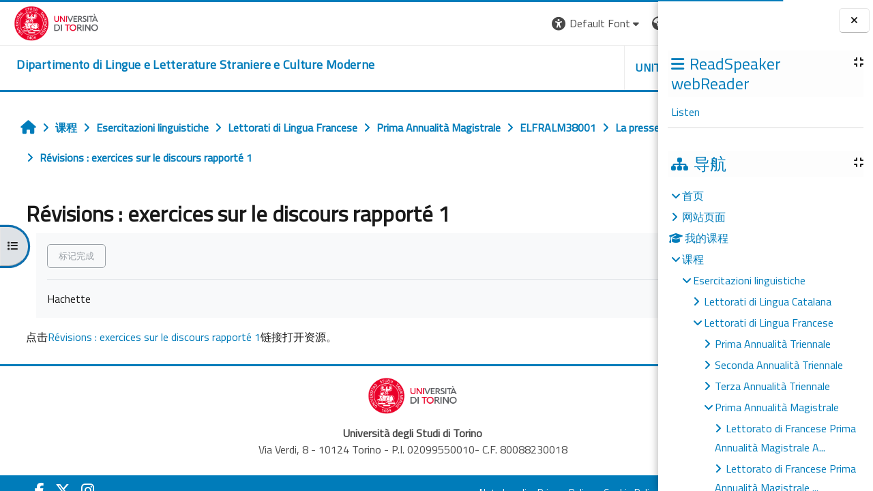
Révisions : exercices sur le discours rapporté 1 (147, 337)
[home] (182, 64)
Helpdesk (575, 67)
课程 (693, 259)
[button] (443, 23)
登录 (636, 23)
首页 (693, 196)
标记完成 (69, 256)
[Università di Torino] (42, 22)
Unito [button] (498, 67)
